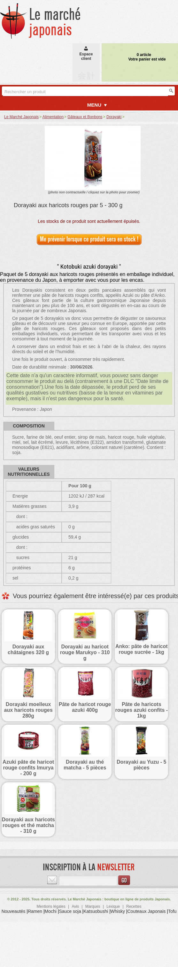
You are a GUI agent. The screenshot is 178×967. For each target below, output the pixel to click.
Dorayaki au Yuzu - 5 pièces (141, 764)
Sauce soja (70, 911)
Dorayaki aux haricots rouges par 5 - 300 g (68, 205)
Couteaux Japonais (147, 911)
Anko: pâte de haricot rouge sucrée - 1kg (141, 649)
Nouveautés (14, 911)
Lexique (113, 906)
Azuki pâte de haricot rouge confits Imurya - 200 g (28, 767)
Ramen (35, 911)
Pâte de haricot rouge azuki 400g (85, 707)
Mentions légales (51, 906)
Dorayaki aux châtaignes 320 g (28, 649)
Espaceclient (86, 54)
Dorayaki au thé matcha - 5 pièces (85, 764)
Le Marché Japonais (21, 117)
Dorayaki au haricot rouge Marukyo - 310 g (85, 652)
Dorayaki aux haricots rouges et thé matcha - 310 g (28, 825)
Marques (92, 906)
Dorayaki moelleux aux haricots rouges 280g (28, 710)
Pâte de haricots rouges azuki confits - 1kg (141, 710)
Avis (75, 906)
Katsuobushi (95, 911)
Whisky (118, 911)
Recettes (133, 906)
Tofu (172, 911)
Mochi (51, 911)
